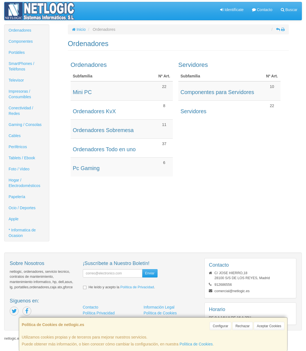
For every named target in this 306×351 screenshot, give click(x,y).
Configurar (220, 326)
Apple (14, 219)
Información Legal (159, 307)
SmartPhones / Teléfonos (21, 66)
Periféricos (18, 147)
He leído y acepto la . (122, 287)
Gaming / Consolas (25, 124)
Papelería (17, 197)
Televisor (16, 80)
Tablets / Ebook (22, 158)
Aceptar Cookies (269, 326)
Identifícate (231, 9)
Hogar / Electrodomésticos (24, 183)
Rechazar (242, 326)
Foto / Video (19, 169)
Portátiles (17, 52)
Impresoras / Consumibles (20, 94)
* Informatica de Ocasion (22, 233)
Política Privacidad (99, 313)
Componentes (21, 41)
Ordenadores (20, 30)
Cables (15, 135)
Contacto (262, 9)
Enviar (150, 273)
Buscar (289, 9)
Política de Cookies (196, 344)
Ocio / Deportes (22, 208)
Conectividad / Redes (21, 111)
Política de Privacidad (137, 287)
